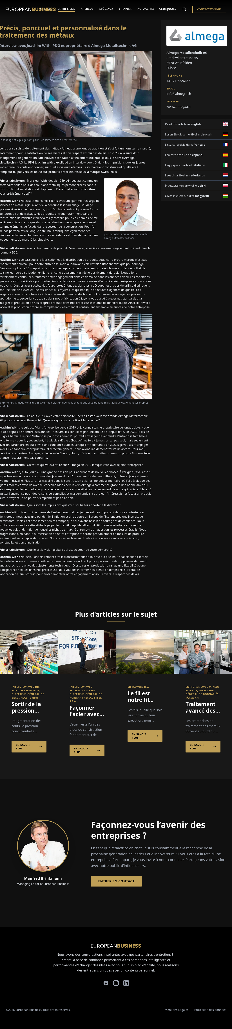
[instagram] (116, 983)
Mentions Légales (177, 1010)
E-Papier (125, 8)
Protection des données (210, 1010)
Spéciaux (106, 8)
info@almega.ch (178, 93)
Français (168, 9)
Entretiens (66, 8)
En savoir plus (29, 746)
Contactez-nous (209, 9)
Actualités (146, 8)
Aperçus (87, 8)
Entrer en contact (116, 881)
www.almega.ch (178, 106)
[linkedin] (126, 983)
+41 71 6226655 (178, 81)
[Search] (184, 9)
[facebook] (106, 983)
